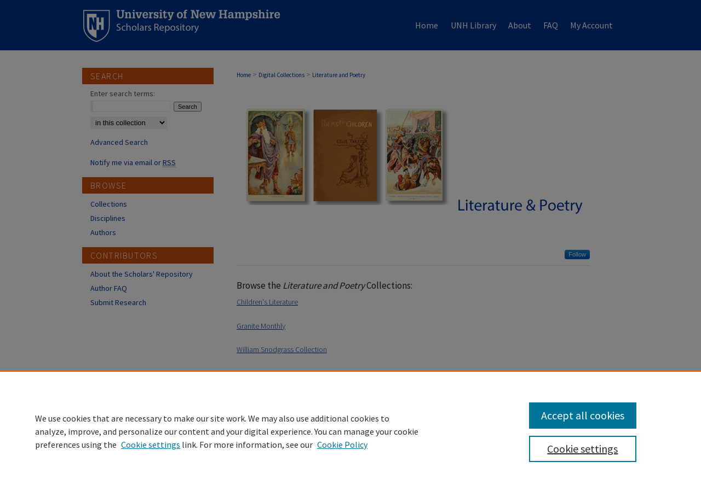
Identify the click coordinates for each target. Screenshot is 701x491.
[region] (350, 431)
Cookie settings (150, 444)
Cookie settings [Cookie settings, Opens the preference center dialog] (582, 448)
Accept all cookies (582, 415)
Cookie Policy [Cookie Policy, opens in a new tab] (342, 444)
